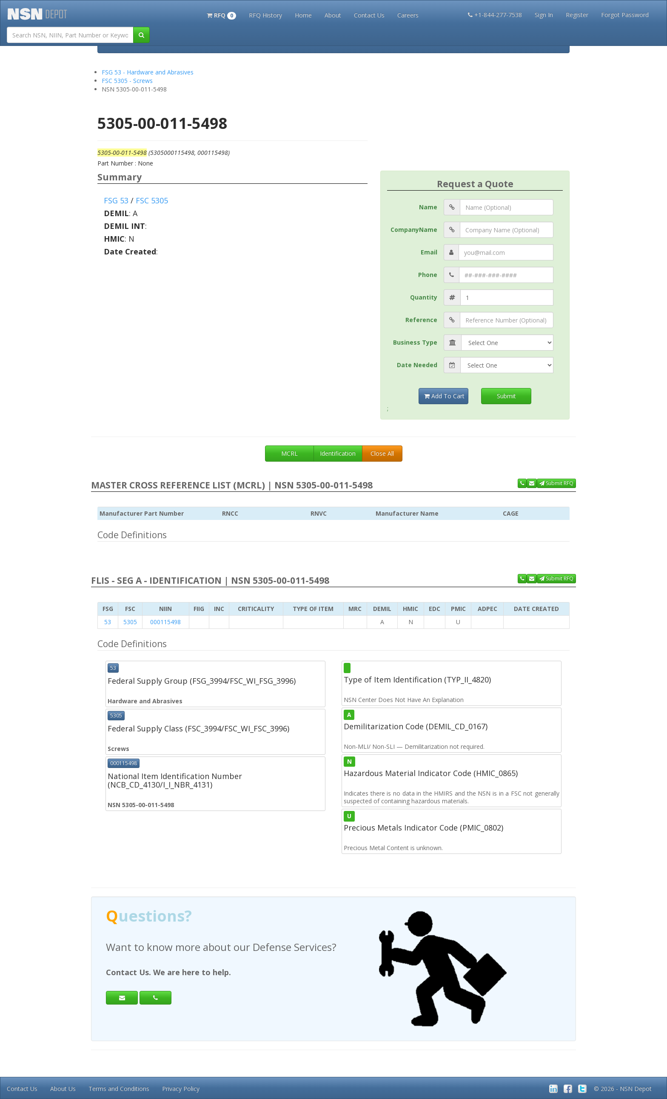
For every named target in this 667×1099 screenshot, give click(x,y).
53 (107, 622)
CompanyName (414, 230)
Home (303, 15)
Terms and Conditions (118, 1089)
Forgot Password (625, 15)
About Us (63, 1089)
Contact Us (369, 15)
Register (577, 15)
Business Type (415, 342)
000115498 (165, 622)
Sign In (544, 15)
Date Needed (417, 365)
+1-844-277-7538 (495, 15)
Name (428, 207)
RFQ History (265, 15)
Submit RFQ (556, 483)
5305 (130, 622)
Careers (408, 15)
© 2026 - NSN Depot (623, 1089)
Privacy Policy (181, 1089)
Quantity (423, 297)
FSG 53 (116, 200)
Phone (427, 275)
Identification (338, 453)
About (333, 15)
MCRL (289, 453)
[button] (221, 14)
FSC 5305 (152, 200)
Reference (421, 320)
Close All (382, 453)
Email (429, 252)
